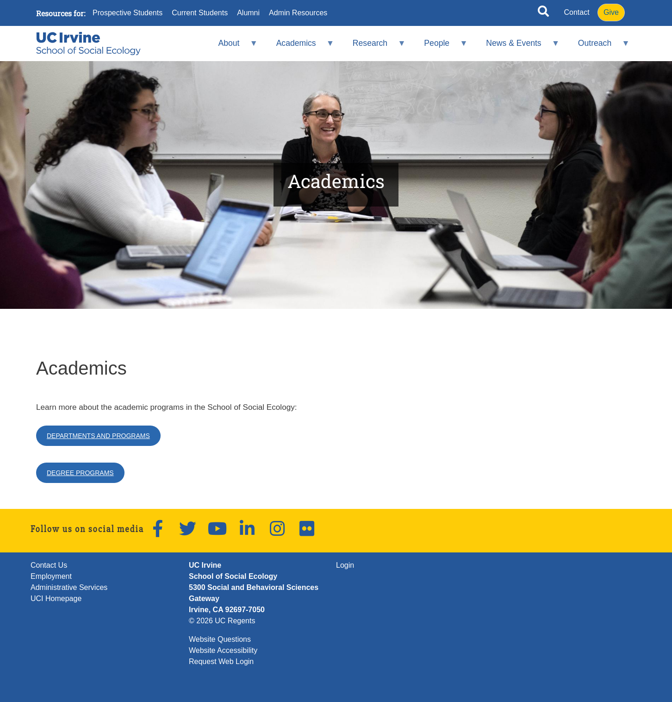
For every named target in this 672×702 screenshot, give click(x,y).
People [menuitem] (440, 47)
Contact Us (49, 565)
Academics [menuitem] (299, 47)
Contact (577, 12)
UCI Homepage (56, 598)
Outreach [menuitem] (597, 47)
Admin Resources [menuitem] (298, 13)
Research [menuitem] (372, 47)
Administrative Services (69, 587)
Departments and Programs (98, 435)
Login (345, 565)
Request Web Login (221, 661)
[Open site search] (543, 13)
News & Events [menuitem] (517, 47)
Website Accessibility (223, 650)
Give (611, 12)
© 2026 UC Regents (222, 621)
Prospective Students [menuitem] (127, 13)
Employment (51, 576)
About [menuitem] (232, 47)
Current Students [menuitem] (200, 13)
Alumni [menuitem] (248, 13)
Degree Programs (80, 472)
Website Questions (220, 639)
